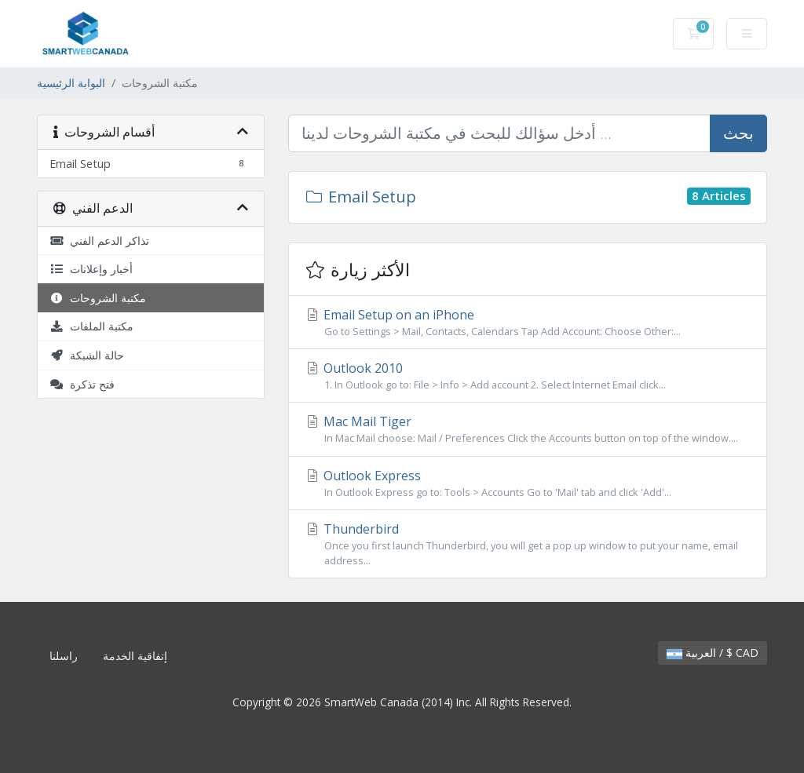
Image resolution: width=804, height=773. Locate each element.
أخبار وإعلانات (91, 268)
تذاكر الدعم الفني (99, 240)
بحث (738, 133)
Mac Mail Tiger (528, 429)
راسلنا (63, 655)
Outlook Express (528, 483)
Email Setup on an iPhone (528, 322)
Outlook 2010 (528, 375)
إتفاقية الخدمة (135, 655)
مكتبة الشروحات (97, 297)
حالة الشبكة (86, 355)
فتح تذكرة (82, 384)
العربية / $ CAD (712, 652)
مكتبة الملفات (91, 326)
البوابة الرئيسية (71, 82)
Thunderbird (528, 544)
